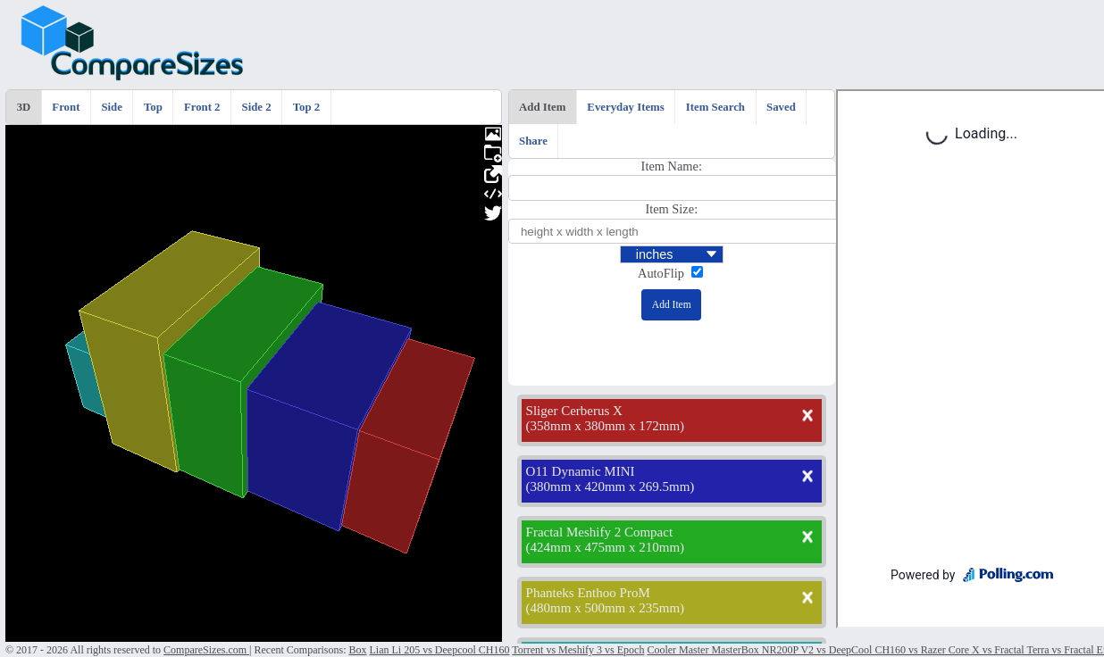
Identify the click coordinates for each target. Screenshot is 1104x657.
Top (153, 107)
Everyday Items (625, 107)
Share (533, 141)
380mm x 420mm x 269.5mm (610, 486)
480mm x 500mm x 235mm (606, 608)
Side (111, 107)
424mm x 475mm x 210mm (606, 547)
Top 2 (306, 107)
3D (24, 107)
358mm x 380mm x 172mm (606, 426)
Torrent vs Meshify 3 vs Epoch (578, 650)
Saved (781, 107)
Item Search (715, 107)
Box (357, 650)
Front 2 (202, 107)
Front (65, 107)
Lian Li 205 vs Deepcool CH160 (439, 650)
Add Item (542, 107)
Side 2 (257, 107)
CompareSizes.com (206, 650)
